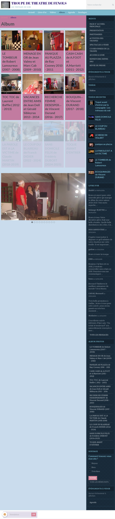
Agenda (71, 12)
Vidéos (53, 12)
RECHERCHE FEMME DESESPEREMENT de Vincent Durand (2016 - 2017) (100, 399)
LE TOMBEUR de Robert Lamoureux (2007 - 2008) (11, 61)
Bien (92, 467)
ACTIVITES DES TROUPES (96, 39)
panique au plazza (103, 144)
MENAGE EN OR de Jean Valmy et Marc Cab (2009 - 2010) (32, 61)
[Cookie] (4, 514)
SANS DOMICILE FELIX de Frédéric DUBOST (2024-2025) (100, 436)
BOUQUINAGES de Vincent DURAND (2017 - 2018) (100, 409)
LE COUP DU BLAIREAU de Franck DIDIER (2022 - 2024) (32, 152)
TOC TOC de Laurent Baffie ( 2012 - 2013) (99, 381)
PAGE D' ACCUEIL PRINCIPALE (97, 25)
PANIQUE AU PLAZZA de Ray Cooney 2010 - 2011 (54, 61)
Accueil (31, 12)
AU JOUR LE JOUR (97, 55)
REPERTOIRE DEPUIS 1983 (99, 60)
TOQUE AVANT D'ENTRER (73, 148)
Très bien (94, 471)
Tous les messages (99, 335)
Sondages (82, 12)
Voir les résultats (99, 482)
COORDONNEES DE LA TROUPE (99, 50)
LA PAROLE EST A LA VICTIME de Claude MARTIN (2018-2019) (99, 418)
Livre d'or (42, 12)
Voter (93, 478)
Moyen (93, 463)
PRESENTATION (97, 31)
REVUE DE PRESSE (97, 66)
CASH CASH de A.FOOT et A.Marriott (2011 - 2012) (100, 373)
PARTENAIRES (96, 34)
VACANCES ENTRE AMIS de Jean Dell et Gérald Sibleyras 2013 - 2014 (100, 389)
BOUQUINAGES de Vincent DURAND (102, 175)
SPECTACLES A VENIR (99, 45)
